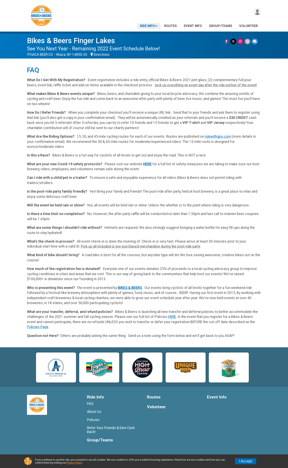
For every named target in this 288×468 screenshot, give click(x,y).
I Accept (245, 461)
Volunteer (248, 26)
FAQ (90, 404)
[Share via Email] (247, 41)
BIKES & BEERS (130, 288)
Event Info (193, 26)
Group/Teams (220, 26)
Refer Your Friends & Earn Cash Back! (111, 430)
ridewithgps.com (218, 136)
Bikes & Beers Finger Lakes (71, 40)
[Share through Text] (255, 41)
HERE (147, 164)
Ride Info (147, 26)
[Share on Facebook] (226, 41)
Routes (170, 26)
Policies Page (37, 327)
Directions (102, 55)
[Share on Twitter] (233, 41)
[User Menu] (257, 11)
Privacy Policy (74, 462)
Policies (93, 420)
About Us (94, 412)
